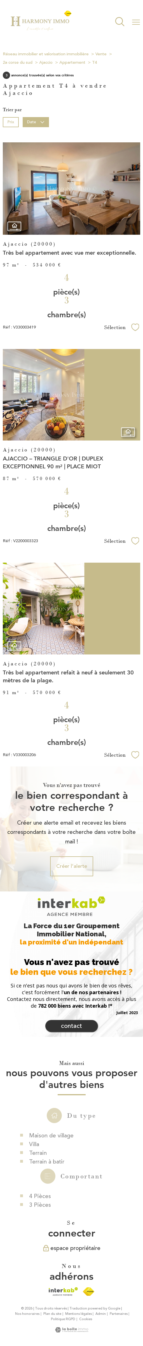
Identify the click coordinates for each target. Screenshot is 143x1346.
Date (35, 122)
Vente (101, 54)
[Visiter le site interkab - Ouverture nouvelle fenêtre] (63, 1291)
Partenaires (119, 1314)
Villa (34, 1171)
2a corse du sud (17, 62)
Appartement (72, 62)
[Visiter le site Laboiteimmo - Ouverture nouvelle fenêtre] (71, 1331)
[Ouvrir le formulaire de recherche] (120, 22)
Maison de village (51, 1162)
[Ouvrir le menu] (136, 22)
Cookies (85, 1319)
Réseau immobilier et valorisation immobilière (46, 54)
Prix (10, 122)
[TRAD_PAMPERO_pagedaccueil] (41, 30)
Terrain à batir (46, 1188)
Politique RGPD (63, 1319)
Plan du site (52, 1314)
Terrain (38, 1179)
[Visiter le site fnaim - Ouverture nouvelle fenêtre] (88, 1291)
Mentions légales (78, 1314)
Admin (100, 1314)
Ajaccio (46, 62)
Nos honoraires (27, 1314)
